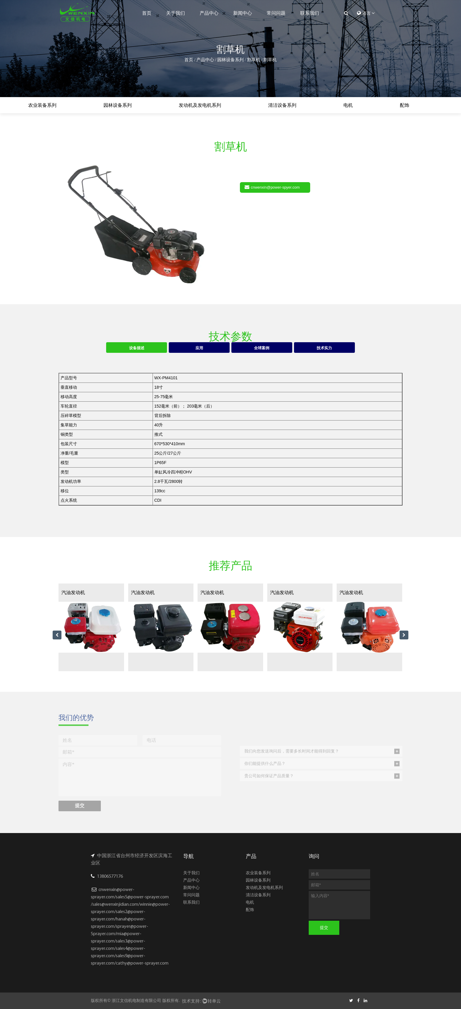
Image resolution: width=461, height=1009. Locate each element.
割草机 (253, 59)
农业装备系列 (42, 105)
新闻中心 (242, 13)
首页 (146, 13)
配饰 (404, 105)
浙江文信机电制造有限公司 (136, 1000)
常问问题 (276, 13)
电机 (348, 105)
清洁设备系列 (282, 105)
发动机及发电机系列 (200, 105)
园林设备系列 (230, 59)
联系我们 (309, 13)
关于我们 (175, 13)
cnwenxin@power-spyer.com (272, 187)
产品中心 (209, 13)
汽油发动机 (73, 592)
